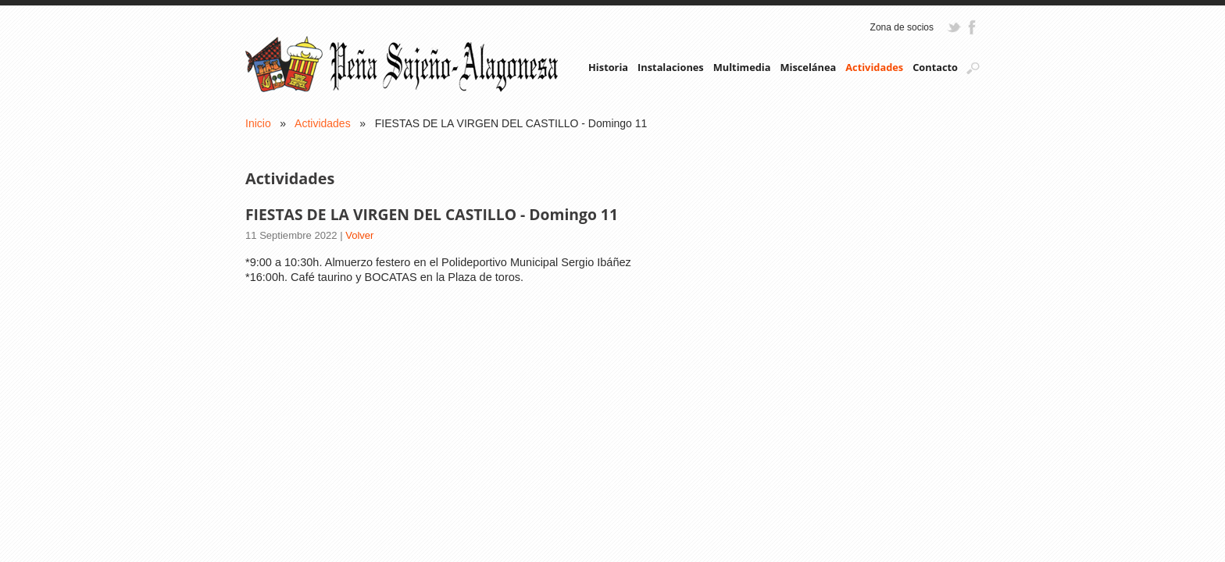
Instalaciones (671, 67)
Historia (608, 67)
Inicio (258, 123)
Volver (359, 235)
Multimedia (742, 67)
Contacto (935, 67)
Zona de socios (902, 27)
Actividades (874, 67)
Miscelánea (808, 67)
